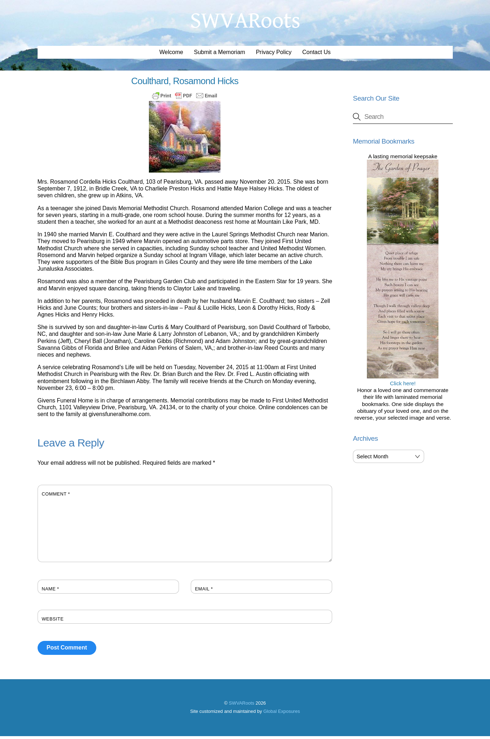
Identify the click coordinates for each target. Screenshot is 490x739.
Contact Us (316, 55)
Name (50, 591)
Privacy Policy (274, 55)
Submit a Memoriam (219, 55)
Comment (56, 496)
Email (204, 591)
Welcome (171, 55)
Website (53, 621)
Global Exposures (281, 714)
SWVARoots (241, 705)
